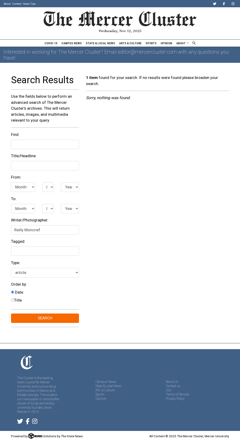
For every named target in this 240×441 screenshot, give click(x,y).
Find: (15, 134)
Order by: (19, 284)
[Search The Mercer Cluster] (194, 43)
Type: (15, 262)
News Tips (29, 3)
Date (17, 292)
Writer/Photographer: (30, 220)
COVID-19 (51, 43)
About (7, 3)
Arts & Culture (130, 43)
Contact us (173, 386)
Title (16, 300)
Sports (151, 43)
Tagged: (18, 241)
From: (16, 177)
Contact (16, 3)
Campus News (71, 43)
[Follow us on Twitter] (20, 422)
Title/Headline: (24, 155)
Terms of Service (177, 394)
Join (169, 390)
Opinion (166, 43)
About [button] (181, 43)
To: (13, 198)
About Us (172, 382)
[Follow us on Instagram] (34, 422)
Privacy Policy (175, 398)
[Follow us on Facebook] (28, 422)
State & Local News (100, 43)
